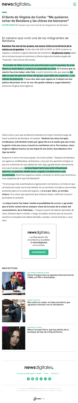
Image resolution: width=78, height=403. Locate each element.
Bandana (6, 46)
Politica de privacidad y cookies (29, 373)
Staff (46, 373)
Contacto (55, 373)
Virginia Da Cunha (61, 53)
